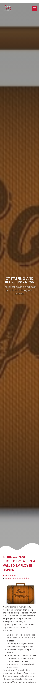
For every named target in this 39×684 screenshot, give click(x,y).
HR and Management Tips (17, 578)
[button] (34, 7)
